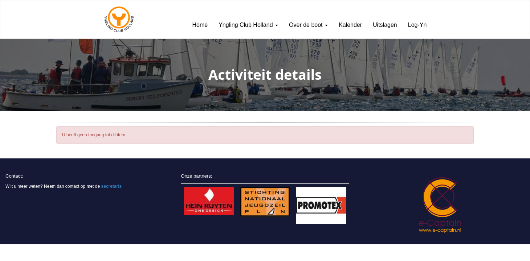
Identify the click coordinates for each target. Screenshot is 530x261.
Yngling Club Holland (248, 25)
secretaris (111, 186)
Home (200, 25)
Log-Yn (417, 25)
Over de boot (308, 25)
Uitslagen (385, 25)
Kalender (350, 25)
